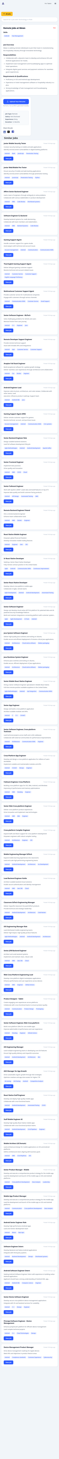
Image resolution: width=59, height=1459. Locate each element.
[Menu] (55, 3)
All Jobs (7, 14)
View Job (8, 158)
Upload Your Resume (16, 102)
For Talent (48, 3)
